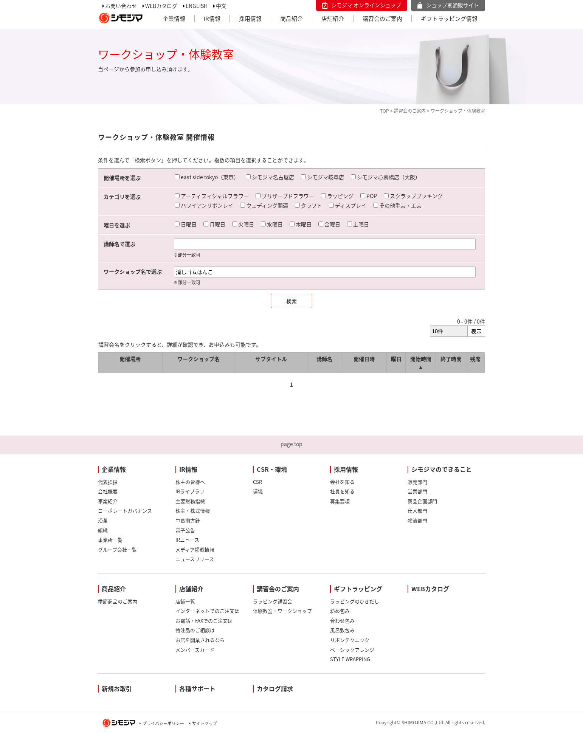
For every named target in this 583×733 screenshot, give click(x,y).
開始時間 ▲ (420, 362)
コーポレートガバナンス (125, 510)
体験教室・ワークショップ (282, 610)
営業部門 (417, 491)
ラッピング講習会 (272, 601)
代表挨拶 (108, 481)
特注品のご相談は (195, 630)
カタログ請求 (275, 688)
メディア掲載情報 (194, 549)
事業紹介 (108, 501)
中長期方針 (187, 520)
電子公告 (185, 530)
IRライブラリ (190, 491)
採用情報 (250, 18)
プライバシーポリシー (163, 723)
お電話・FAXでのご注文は (204, 620)
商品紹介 (291, 18)
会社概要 (108, 491)
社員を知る (342, 491)
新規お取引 (117, 688)
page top (291, 444)
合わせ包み (342, 620)
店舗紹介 (332, 18)
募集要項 (340, 501)
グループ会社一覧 (117, 549)
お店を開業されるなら (200, 639)
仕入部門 (417, 510)
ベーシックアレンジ (352, 649)
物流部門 (417, 520)
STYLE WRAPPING (350, 659)
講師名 (324, 359)
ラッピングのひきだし (354, 601)
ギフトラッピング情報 (449, 18)
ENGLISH (197, 5)
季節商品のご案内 (117, 601)
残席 (475, 359)
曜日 (396, 359)
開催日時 (364, 359)
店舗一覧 (185, 601)
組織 (103, 530)
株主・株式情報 (192, 510)
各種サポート (197, 688)
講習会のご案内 (382, 18)
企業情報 (174, 18)
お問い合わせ (121, 5)
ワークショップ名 (198, 359)
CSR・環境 (272, 469)
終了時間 (451, 359)
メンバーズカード (194, 649)
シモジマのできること (441, 469)
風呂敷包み (342, 630)
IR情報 (212, 18)
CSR (257, 481)
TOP (384, 110)
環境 (258, 491)
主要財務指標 (190, 501)
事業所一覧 (110, 539)
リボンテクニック (349, 639)
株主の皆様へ (190, 481)
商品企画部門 (422, 501)
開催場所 (130, 359)
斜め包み (340, 610)
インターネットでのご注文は (207, 610)
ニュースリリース (194, 559)
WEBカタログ (161, 5)
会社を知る (342, 481)
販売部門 (417, 481)
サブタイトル (271, 359)
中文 (221, 5)
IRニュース (187, 539)
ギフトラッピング (358, 588)
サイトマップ (204, 723)
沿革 (103, 520)
